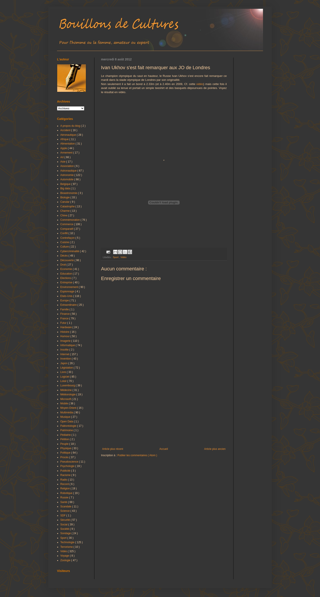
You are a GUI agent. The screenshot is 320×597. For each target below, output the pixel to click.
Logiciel (65, 376)
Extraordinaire (68, 304)
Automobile (67, 179)
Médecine (66, 390)
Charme (65, 210)
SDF (63, 515)
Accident (65, 130)
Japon (64, 363)
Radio (64, 479)
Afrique (64, 139)
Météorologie (68, 394)
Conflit (64, 233)
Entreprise (66, 282)
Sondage (66, 533)
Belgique (65, 184)
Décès (64, 255)
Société (65, 528)
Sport (116, 257)
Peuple (64, 443)
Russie (64, 497)
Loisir (63, 381)
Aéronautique (68, 134)
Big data (65, 188)
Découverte (67, 260)
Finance (65, 313)
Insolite (64, 349)
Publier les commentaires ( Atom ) (137, 455)
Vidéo (123, 257)
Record (65, 484)
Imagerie (65, 340)
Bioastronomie (69, 193)
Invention (66, 358)
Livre (63, 372)
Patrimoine (67, 430)
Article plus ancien (215, 448)
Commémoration (70, 219)
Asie (63, 161)
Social (64, 524)
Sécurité (65, 519)
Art (62, 157)
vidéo (199, 84)
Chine (64, 215)
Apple (64, 148)
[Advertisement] (164, 411)
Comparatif (67, 228)
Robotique (66, 493)
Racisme (65, 475)
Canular (65, 201)
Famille (65, 309)
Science (65, 510)
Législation (67, 367)
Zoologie (65, 560)
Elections (66, 278)
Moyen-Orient (68, 407)
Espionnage (67, 291)
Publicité (65, 470)
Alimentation (67, 143)
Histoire (65, 331)
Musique (65, 416)
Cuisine (65, 242)
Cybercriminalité (70, 251)
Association (67, 166)
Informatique (68, 345)
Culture (65, 246)
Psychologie (67, 466)
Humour (65, 336)
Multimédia (67, 412)
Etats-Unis (66, 296)
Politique (65, 452)
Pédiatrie (66, 434)
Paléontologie (68, 425)
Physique (66, 448)
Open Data (67, 421)
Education (66, 273)
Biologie (65, 197)
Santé (64, 502)
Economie (66, 269)
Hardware (66, 327)
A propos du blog (70, 125)
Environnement (69, 287)
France (64, 318)
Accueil (163, 448)
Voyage (65, 555)
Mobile (64, 403)
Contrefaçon (67, 237)
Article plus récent (112, 448)
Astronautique (68, 170)
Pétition (65, 439)
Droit (63, 264)
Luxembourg (68, 385)
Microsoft (66, 399)
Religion (65, 488)
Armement (66, 152)
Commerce (67, 224)
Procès (64, 457)
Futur (63, 322)
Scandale (66, 506)
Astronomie (67, 175)
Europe (65, 300)
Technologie (67, 542)
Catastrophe (67, 206)
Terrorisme (67, 546)
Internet (65, 354)
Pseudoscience (69, 461)
